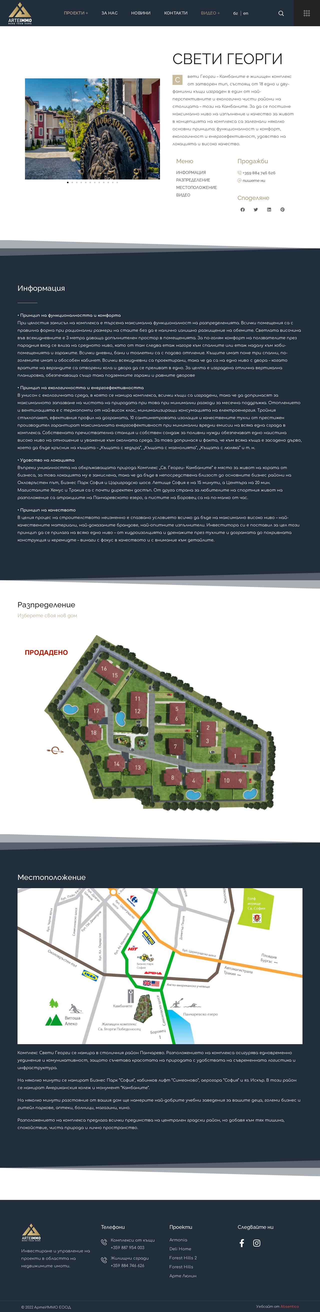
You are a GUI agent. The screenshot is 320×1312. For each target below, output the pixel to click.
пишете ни (254, 180)
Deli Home (180, 1249)
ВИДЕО (183, 195)
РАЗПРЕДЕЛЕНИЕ (193, 180)
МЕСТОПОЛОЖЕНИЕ (196, 187)
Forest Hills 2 (183, 1258)
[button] (26, 129)
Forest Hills (181, 1267)
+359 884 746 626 (259, 172)
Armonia (178, 1240)
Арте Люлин (183, 1276)
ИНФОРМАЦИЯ (191, 172)
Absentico (289, 1307)
